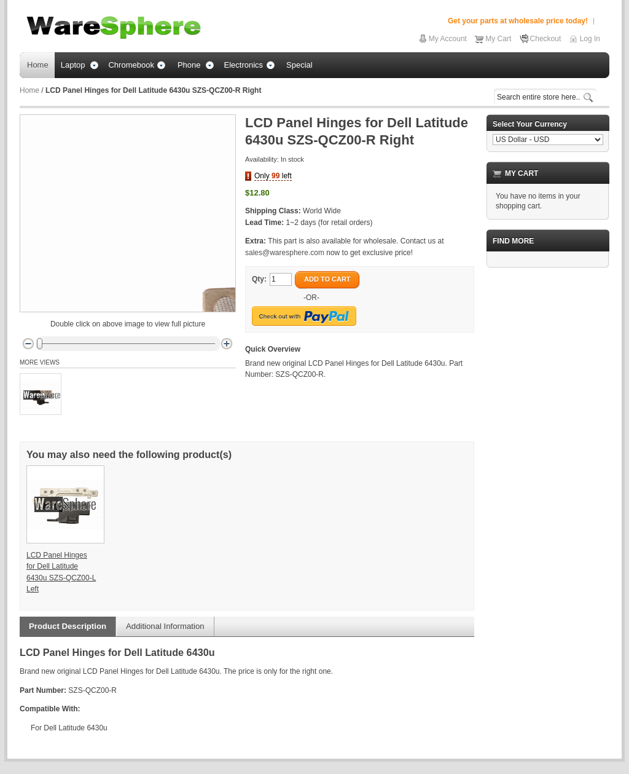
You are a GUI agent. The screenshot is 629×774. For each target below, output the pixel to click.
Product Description (67, 626)
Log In (590, 38)
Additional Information (165, 626)
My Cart (498, 38)
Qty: (259, 279)
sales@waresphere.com (284, 252)
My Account (448, 38)
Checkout (545, 38)
